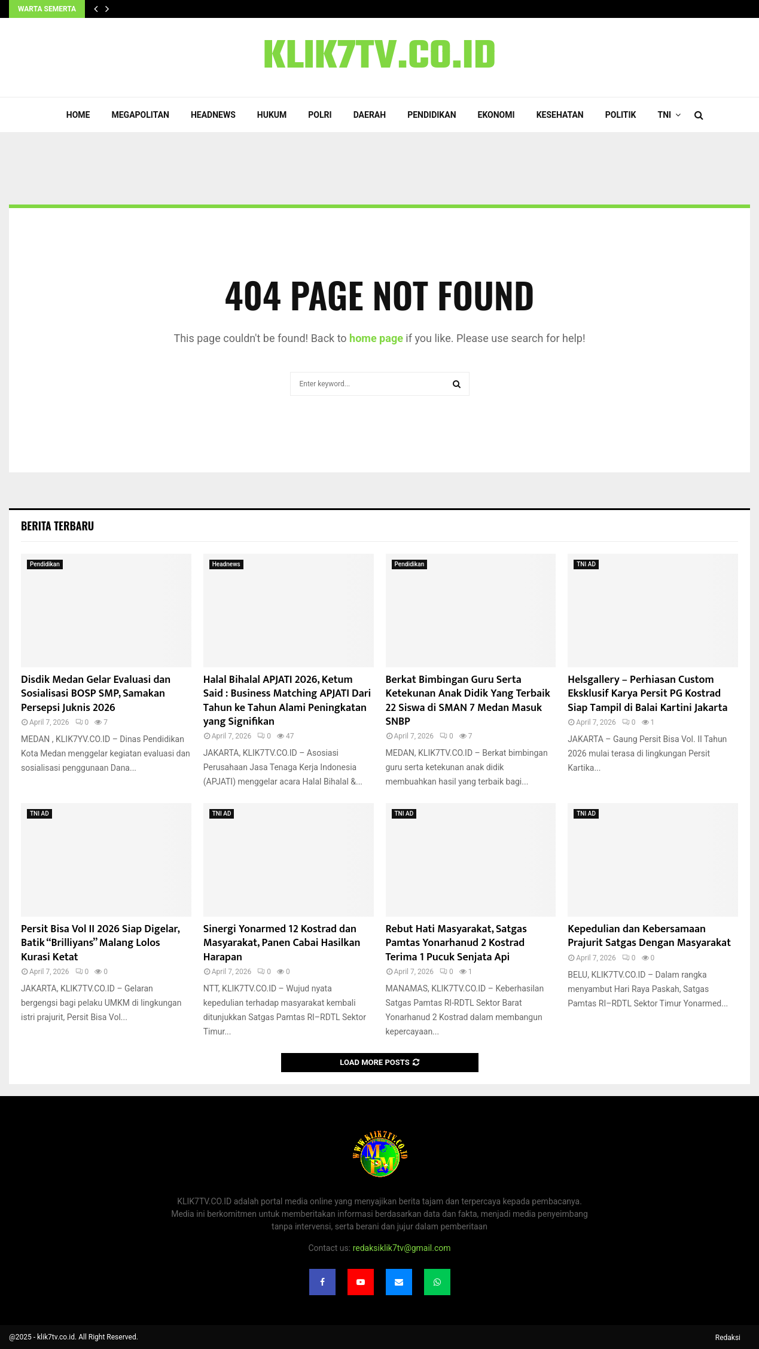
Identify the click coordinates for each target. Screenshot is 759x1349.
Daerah (369, 115)
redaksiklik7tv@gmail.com (402, 1248)
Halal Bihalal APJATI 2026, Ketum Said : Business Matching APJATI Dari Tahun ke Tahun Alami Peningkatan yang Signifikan (287, 701)
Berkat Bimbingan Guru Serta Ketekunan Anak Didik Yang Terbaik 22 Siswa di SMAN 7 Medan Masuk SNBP (468, 701)
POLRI (319, 115)
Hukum (272, 115)
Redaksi (727, 1337)
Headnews (213, 115)
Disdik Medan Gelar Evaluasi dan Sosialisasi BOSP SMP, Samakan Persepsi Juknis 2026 (95, 694)
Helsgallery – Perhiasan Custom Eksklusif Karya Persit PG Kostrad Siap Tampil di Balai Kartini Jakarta (647, 694)
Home (78, 115)
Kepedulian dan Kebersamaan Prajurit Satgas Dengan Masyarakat (649, 936)
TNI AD (586, 564)
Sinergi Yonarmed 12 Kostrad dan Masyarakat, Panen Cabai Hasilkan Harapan (282, 943)
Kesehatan (560, 115)
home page (376, 338)
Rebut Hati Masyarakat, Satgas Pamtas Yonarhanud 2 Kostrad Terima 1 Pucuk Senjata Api (456, 943)
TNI (665, 115)
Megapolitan (140, 115)
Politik (620, 115)
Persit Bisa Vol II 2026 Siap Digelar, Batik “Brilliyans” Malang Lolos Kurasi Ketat (100, 943)
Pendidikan (431, 115)
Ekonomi (496, 115)
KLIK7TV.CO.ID (379, 57)
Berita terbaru (57, 525)
